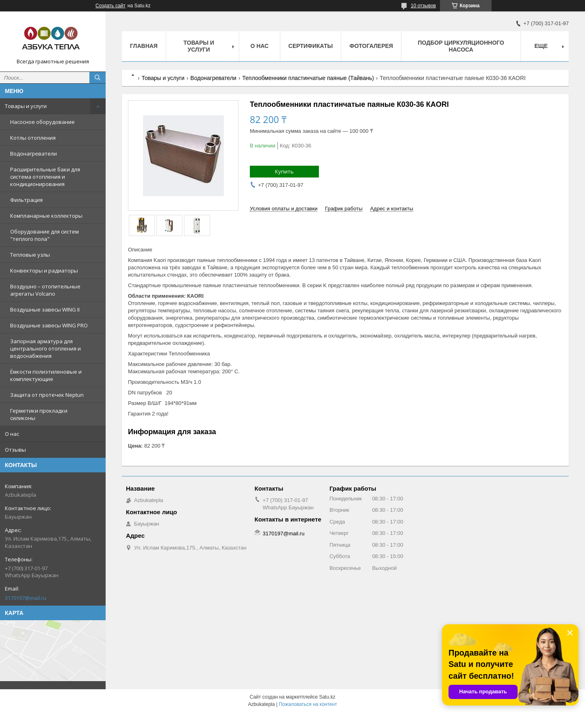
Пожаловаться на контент (308, 704)
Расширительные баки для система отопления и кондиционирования (45, 177)
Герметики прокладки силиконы (38, 414)
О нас (12, 433)
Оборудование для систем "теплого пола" (44, 235)
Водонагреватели (33, 153)
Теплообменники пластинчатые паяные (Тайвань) (308, 78)
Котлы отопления (33, 137)
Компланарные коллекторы (46, 215)
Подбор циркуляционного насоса (461, 46)
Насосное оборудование (42, 122)
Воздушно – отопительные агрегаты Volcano (45, 290)
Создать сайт (110, 6)
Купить (284, 171)
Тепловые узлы (30, 254)
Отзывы (15, 449)
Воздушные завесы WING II (45, 309)
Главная (144, 46)
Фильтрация (26, 199)
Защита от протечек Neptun (47, 394)
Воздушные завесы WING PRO (49, 325)
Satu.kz (327, 697)
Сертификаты (310, 46)
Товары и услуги (26, 106)
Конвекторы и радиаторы (44, 270)
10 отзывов (423, 6)
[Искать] (97, 77)
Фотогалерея (371, 46)
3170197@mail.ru (25, 598)
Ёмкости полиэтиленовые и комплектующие (46, 375)
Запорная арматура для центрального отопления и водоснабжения (45, 348)
